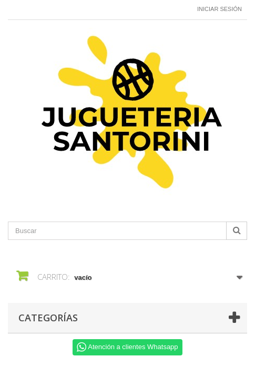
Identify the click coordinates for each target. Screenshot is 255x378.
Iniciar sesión (219, 9)
